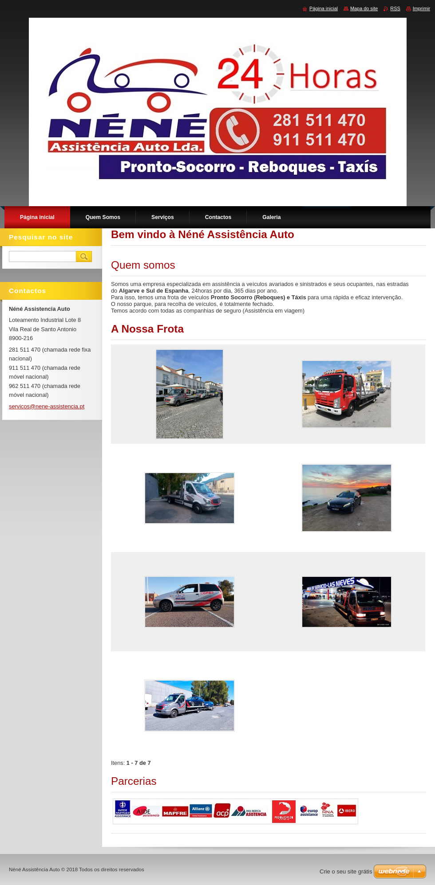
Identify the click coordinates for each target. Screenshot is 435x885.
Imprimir (421, 8)
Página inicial (323, 8)
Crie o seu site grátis (346, 871)
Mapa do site (364, 8)
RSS (395, 8)
